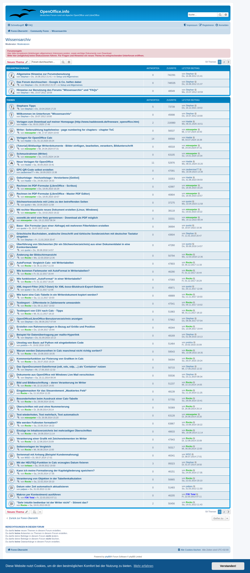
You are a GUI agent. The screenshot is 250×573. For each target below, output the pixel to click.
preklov (24, 345)
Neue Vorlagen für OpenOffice (35, 161)
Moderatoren (23, 44)
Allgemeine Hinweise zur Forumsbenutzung (43, 74)
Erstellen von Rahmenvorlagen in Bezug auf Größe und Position (56, 326)
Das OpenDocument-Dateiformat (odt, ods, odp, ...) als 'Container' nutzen (61, 366)
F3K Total (29, 497)
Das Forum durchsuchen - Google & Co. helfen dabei (49, 82)
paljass (24, 489)
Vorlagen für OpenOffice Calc (34, 137)
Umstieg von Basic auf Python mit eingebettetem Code (50, 342)
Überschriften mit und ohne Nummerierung (43, 406)
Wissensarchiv (18, 39)
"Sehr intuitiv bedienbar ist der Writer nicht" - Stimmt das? (52, 502)
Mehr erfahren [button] (143, 566)
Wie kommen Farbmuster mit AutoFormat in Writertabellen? (53, 270)
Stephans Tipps (26, 105)
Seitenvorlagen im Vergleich (34, 446)
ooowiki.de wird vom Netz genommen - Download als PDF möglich (57, 217)
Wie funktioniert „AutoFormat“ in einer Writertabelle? (49, 278)
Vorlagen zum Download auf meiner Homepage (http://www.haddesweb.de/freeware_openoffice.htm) (78, 121)
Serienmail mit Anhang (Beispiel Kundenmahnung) (48, 454)
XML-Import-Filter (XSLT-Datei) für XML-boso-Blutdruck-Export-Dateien (60, 286)
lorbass (28, 465)
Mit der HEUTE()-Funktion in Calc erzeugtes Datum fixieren (52, 462)
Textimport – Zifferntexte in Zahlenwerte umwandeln (48, 302)
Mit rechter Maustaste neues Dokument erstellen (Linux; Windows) (57, 209)
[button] (228, 62)
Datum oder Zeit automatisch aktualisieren (43, 486)
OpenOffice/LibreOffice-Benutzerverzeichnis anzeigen (49, 318)
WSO (27, 457)
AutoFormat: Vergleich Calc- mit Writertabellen (45, 262)
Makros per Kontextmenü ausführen (39, 494)
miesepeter (30, 133)
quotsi (27, 205)
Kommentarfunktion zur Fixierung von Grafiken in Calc (50, 358)
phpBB (108, 557)
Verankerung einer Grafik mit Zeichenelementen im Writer (52, 438)
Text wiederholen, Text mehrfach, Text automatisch (48, 414)
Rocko (28, 258)
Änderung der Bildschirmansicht (36, 254)
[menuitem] (29, 25)
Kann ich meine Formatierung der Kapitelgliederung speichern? (56, 470)
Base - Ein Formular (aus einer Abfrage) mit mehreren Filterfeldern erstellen (63, 225)
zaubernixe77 (27, 172)
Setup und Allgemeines (67, 76)
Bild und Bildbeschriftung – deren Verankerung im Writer (51, 382)
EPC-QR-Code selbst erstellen (35, 169)
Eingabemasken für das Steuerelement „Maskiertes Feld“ (52, 390)
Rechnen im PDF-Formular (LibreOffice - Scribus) (47, 185)
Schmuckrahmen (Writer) (32, 153)
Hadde (24, 124)
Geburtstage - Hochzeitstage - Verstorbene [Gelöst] (48, 177)
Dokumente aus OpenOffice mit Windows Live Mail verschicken (55, 374)
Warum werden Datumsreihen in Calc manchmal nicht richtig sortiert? (59, 350)
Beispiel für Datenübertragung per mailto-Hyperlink (48, 334)
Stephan (25, 76)
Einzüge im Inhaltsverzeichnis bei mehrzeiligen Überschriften (54, 430)
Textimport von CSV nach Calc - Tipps (40, 310)
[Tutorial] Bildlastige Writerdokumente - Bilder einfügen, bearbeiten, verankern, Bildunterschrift (75, 145)
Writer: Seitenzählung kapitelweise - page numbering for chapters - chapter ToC (65, 129)
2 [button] (224, 62)
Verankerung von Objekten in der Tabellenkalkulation (49, 478)
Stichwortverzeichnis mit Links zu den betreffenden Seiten (52, 201)
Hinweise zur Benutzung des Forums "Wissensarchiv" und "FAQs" (57, 90)
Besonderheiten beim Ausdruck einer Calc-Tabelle (47, 398)
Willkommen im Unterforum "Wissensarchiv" (44, 113)
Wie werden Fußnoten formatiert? (37, 422)
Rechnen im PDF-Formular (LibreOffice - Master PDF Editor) (53, 193)
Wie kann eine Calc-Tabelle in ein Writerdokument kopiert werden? (57, 294)
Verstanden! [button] (228, 566)
